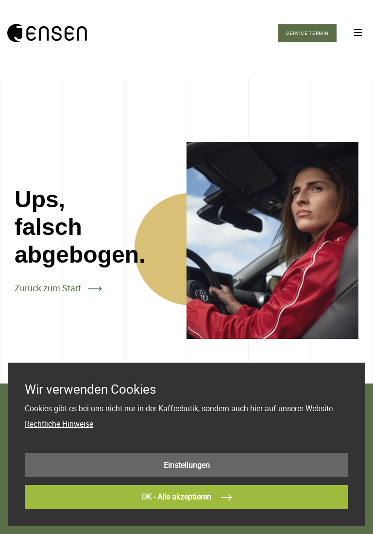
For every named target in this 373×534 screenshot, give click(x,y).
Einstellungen (187, 465)
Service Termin (307, 33)
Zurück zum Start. (49, 288)
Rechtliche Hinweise (59, 423)
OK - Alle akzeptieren (186, 497)
